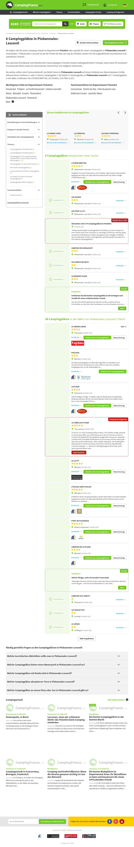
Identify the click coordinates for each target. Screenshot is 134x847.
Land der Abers (95, 93)
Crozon (25, 93)
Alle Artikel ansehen (118, 700)
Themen (59, 12)
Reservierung (118, 185)
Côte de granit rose (107, 88)
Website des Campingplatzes (97, 185)
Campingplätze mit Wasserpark (22, 153)
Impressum (57, 830)
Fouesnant (11, 88)
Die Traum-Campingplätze (20, 168)
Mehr (122, 311)
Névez (9, 93)
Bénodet (17, 93)
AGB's (64, 830)
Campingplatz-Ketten (93, 12)
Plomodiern (35, 93)
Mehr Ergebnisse (87, 638)
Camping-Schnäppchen (115, 12)
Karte (81, 24)
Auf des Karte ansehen (87, 42)
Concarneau (76, 88)
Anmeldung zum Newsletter (52, 821)
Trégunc (21, 88)
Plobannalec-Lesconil (16, 97)
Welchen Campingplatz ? (42, 12)
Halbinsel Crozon (79, 93)
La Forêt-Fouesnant (35, 88)
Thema (94, 24)
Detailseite (76, 185)
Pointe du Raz (89, 88)
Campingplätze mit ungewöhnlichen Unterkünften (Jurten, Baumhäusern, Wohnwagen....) (23, 158)
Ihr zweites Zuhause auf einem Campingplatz (21, 178)
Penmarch (32, 97)
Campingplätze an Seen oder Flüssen (24, 164)
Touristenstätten (74, 12)
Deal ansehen (78, 454)
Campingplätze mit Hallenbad (22, 149)
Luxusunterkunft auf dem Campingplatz (24, 172)
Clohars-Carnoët (53, 88)
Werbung (71, 830)
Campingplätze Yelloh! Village (22, 182)
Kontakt (78, 830)
